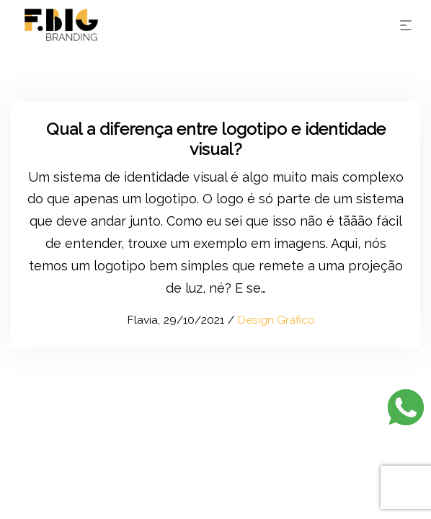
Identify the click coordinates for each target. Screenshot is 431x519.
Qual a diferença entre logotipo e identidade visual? (216, 139)
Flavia (135, 320)
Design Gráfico (276, 320)
